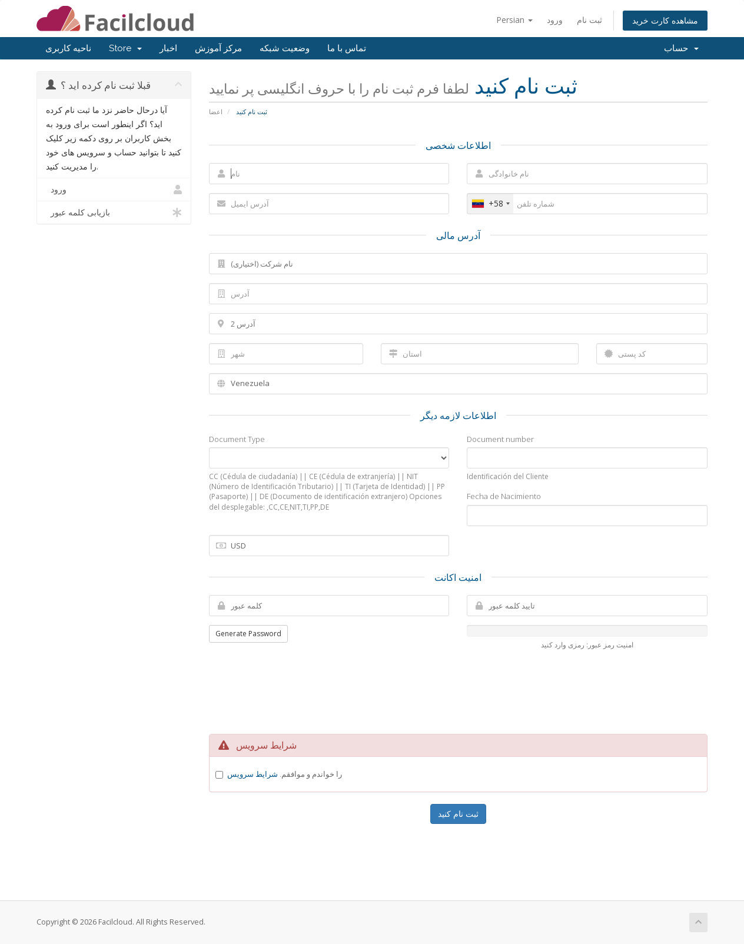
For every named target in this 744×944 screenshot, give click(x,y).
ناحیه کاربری (68, 48)
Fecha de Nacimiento (504, 496)
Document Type (237, 439)
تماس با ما (346, 48)
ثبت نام (589, 19)
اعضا (215, 111)
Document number (500, 439)
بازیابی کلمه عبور (114, 212)
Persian (514, 19)
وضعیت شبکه (285, 48)
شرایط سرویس (252, 774)
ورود (555, 19)
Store (125, 48)
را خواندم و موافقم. (284, 774)
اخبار (168, 48)
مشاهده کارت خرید (665, 20)
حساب (681, 48)
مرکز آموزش (218, 48)
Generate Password (248, 634)
